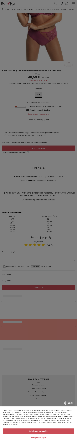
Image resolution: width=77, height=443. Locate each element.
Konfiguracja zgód (38, 438)
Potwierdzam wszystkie (38, 431)
